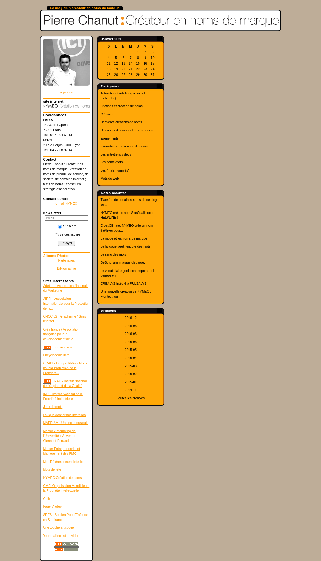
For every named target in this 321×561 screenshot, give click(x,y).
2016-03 (131, 334)
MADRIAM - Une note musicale (65, 423)
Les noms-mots (111, 162)
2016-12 (131, 318)
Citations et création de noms (121, 106)
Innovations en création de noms (123, 146)
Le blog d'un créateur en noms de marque (84, 8)
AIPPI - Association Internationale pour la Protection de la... (66, 303)
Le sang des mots (113, 254)
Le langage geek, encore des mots (125, 246)
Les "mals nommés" (114, 170)
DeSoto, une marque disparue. (122, 262)
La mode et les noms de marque (123, 238)
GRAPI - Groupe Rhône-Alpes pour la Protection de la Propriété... (65, 368)
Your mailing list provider (60, 535)
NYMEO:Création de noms (62, 477)
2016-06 (131, 326)
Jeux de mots (52, 407)
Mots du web (109, 178)
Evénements (109, 138)
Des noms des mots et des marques (126, 130)
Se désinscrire (67, 234)
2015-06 (131, 342)
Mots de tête (52, 469)
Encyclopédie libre (56, 355)
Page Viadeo (52, 506)
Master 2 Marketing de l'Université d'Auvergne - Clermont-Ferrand (60, 435)
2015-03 (131, 366)
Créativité (107, 114)
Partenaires (66, 260)
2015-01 (131, 382)
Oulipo (47, 498)
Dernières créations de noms (121, 122)
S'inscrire (67, 226)
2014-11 (131, 390)
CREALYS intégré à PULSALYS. (123, 283)
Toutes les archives (131, 398)
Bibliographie (66, 268)
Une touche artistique (58, 527)
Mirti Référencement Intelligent (65, 461)
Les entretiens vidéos (115, 154)
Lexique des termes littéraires (64, 415)
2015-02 (131, 374)
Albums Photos (56, 255)
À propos (66, 92)
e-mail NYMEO (66, 203)
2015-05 (131, 350)
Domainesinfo (63, 347)
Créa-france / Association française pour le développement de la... (61, 334)
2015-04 (131, 358)
